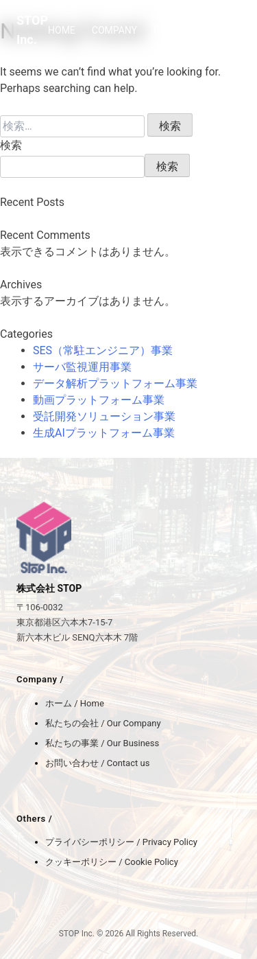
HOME (61, 30)
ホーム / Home (74, 703)
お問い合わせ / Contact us (97, 763)
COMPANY (114, 30)
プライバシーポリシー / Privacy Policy (121, 842)
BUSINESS (176, 30)
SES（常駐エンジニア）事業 (103, 350)
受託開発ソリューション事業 (104, 416)
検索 (11, 145)
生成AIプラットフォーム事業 (104, 432)
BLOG (226, 30)
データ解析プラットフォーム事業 (115, 383)
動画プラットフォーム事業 (98, 399)
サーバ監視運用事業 (82, 366)
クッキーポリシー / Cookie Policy (111, 862)
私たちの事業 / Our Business (102, 743)
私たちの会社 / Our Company (103, 723)
